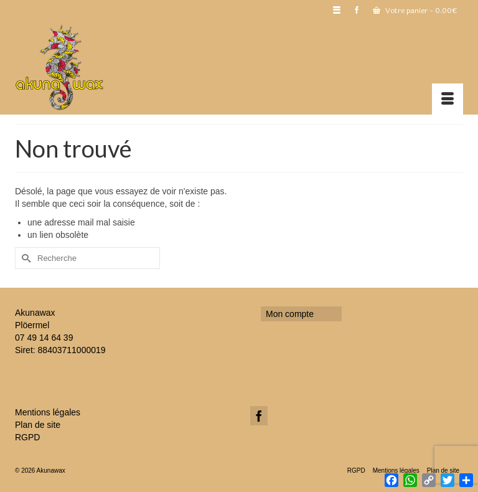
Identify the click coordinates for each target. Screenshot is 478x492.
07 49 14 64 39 (44, 338)
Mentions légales (47, 412)
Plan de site (37, 425)
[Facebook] (259, 415)
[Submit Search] (24, 258)
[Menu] (447, 99)
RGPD (27, 437)
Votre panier (415, 10)
